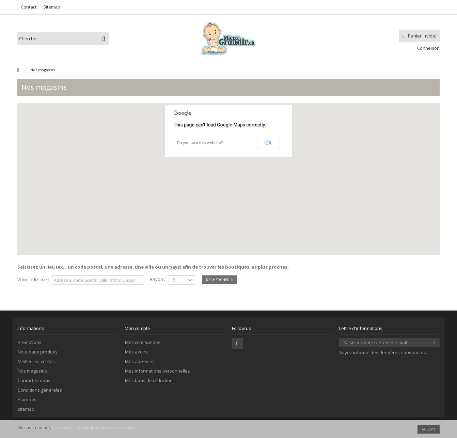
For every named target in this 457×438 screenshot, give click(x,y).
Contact (28, 7)
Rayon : (157, 279)
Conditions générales (40, 390)
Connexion (428, 48)
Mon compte (137, 328)
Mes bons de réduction (149, 380)
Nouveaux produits (38, 352)
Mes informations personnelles (157, 371)
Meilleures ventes (36, 361)
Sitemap (51, 7)
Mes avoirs (136, 352)
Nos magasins (32, 371)
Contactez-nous (34, 380)
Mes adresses (140, 361)
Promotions (30, 342)
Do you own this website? (200, 142)
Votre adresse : (33, 280)
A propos (27, 400)
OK (268, 143)
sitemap (26, 409)
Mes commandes (142, 342)
